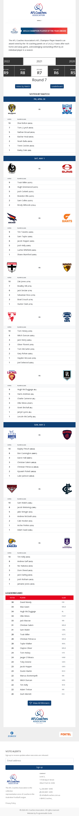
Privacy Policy (11, 803)
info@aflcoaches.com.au (51, 795)
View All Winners (39, 703)
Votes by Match (23, 86)
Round (23, 71)
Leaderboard (57, 86)
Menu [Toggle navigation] (39, 20)
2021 (39, 61)
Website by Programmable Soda (39, 813)
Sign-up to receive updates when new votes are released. (27, 755)
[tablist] (39, 61)
